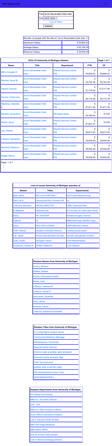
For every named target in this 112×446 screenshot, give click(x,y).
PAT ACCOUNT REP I (46, 195)
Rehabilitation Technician (46, 342)
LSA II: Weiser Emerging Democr (46, 439)
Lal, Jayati (18, 235)
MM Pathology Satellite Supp (81, 220)
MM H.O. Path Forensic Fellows (45, 409)
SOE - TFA (35, 404)
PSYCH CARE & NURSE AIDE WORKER (53, 352)
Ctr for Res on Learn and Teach (82, 210)
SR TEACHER (42, 215)
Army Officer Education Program (46, 414)
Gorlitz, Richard (40, 266)
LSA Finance (73, 245)
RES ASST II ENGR (45, 225)
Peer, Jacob (39, 301)
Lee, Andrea (7, 130)
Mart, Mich (18, 195)
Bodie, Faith (39, 281)
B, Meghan (18, 210)
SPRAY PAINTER (44, 245)
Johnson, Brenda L (22, 205)
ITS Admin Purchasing (41, 394)
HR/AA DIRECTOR (45, 205)
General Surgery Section (79, 215)
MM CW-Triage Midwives (42, 424)
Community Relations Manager (49, 337)
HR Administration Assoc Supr (49, 372)
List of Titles (56, 22)
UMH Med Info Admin (77, 225)
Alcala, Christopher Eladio (46, 276)
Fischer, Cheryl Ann (10, 97)
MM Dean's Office (39, 429)
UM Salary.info (11, 4)
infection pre (42, 210)
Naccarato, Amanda (43, 296)
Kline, (16, 215)
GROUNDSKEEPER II (44, 377)
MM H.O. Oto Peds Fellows (43, 399)
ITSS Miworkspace (76, 240)
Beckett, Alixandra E (11, 114)
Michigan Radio (61, 114)
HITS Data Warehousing (79, 195)
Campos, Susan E (42, 291)
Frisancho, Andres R (23, 245)
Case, (16, 225)
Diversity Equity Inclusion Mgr (48, 357)
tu (37, 220)
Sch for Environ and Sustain (44, 434)
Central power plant (76, 230)
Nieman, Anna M (9, 80)
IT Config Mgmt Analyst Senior (49, 332)
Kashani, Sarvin (41, 306)
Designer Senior (44, 240)
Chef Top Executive (43, 362)
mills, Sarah (19, 240)
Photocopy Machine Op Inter (50, 235)
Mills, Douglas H (9, 72)
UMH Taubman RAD (77, 205)
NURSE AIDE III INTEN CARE (48, 367)
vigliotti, (17, 220)
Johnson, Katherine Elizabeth (47, 311)
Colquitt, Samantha (10, 139)
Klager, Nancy (8, 155)
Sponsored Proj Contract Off (50, 200)
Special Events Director (45, 347)
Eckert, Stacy (7, 122)
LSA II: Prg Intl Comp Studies (44, 419)
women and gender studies (80, 235)
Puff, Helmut (19, 230)
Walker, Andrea (40, 271)
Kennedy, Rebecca (10, 147)
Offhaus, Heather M (43, 286)
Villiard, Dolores (9, 89)
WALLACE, (18, 200)
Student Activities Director (49, 230)
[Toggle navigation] (106, 4)
